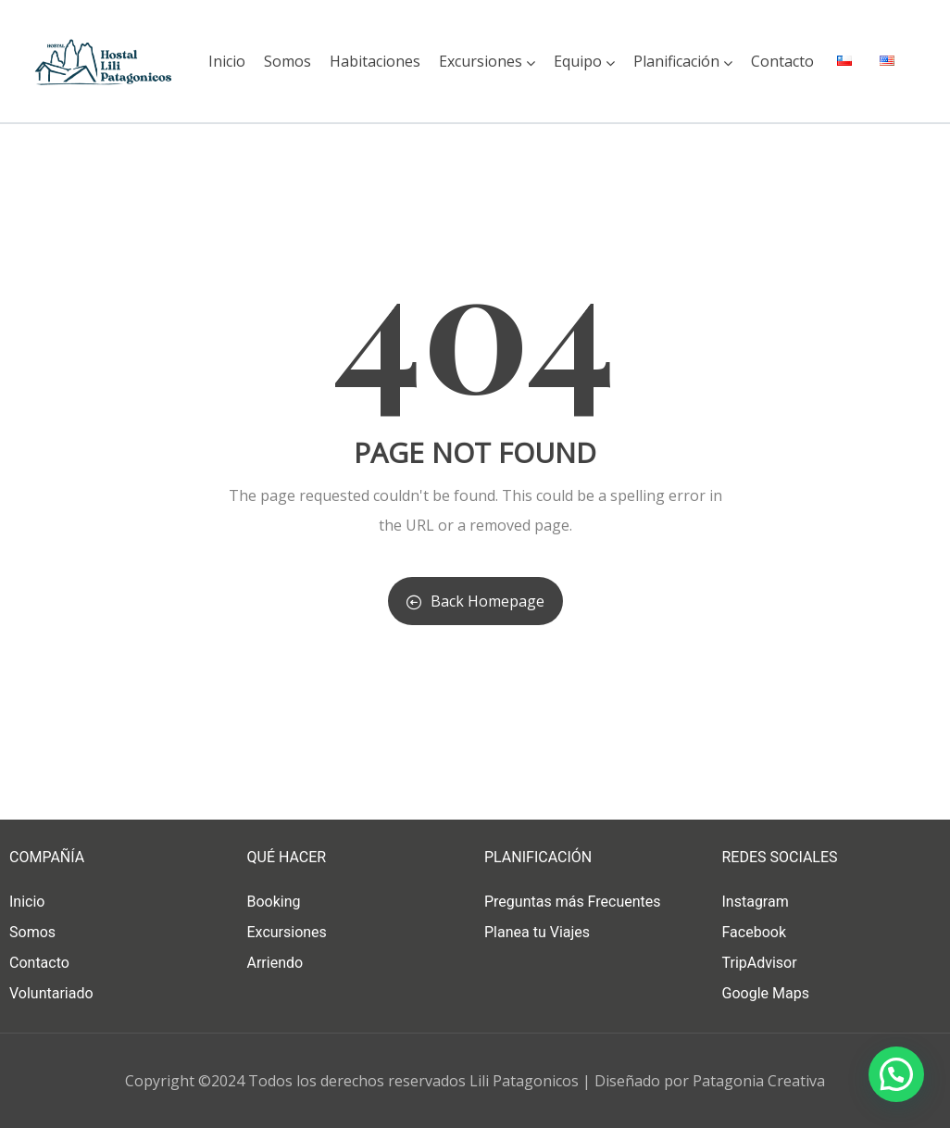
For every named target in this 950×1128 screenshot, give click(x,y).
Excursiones (487, 61)
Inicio (226, 61)
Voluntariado (51, 993)
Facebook (754, 932)
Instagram (755, 901)
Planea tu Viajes (537, 932)
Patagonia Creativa (759, 1081)
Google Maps (765, 993)
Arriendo (275, 962)
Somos (287, 61)
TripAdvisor (759, 962)
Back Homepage (475, 601)
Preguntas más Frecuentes (572, 901)
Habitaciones (375, 61)
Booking (274, 901)
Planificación (682, 61)
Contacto (782, 61)
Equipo (584, 61)
